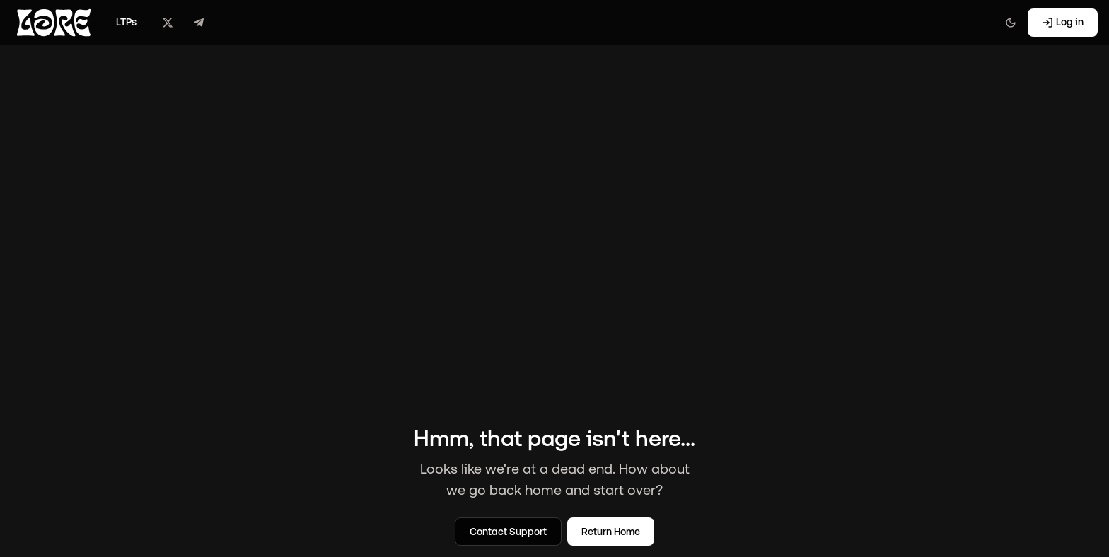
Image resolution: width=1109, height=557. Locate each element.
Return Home (610, 531)
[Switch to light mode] (1011, 22)
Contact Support (508, 531)
